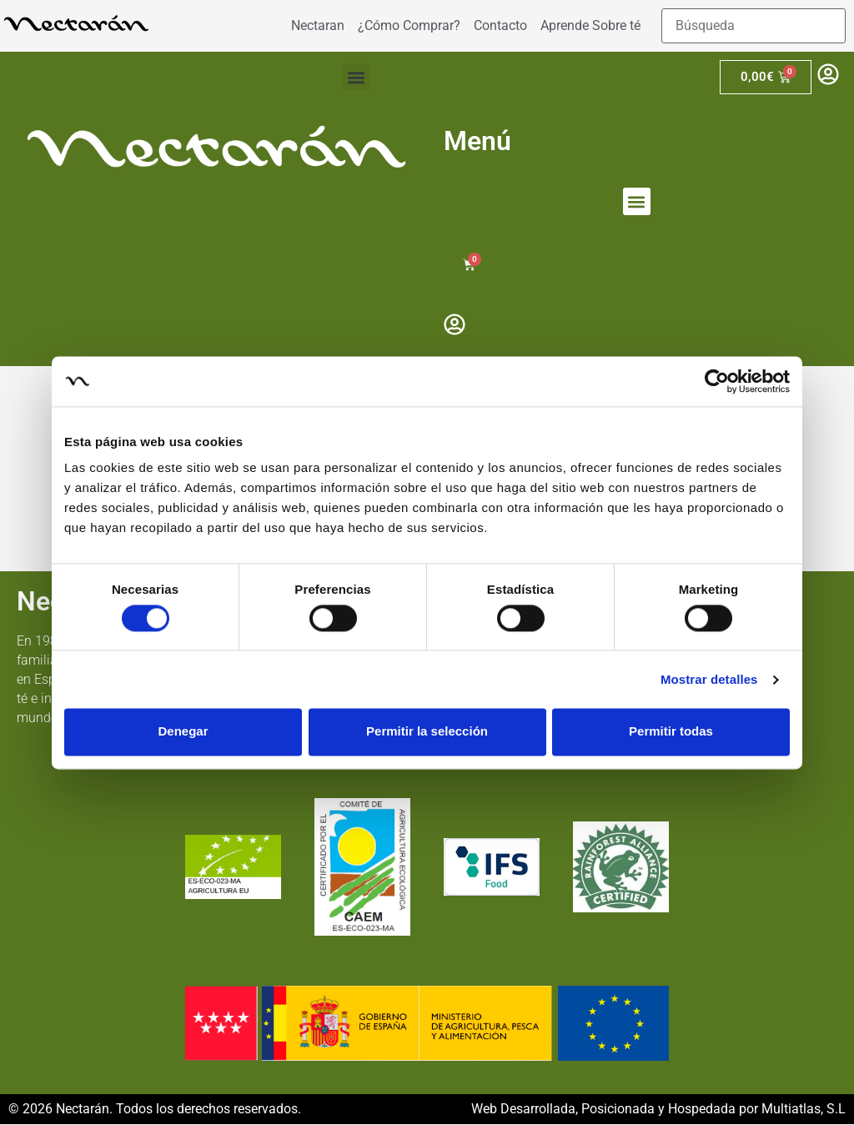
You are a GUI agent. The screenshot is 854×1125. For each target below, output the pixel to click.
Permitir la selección (427, 732)
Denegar (183, 732)
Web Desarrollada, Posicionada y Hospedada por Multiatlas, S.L (658, 1109)
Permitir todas (671, 732)
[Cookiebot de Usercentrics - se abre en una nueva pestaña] (717, 381)
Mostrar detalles (709, 679)
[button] (355, 77)
